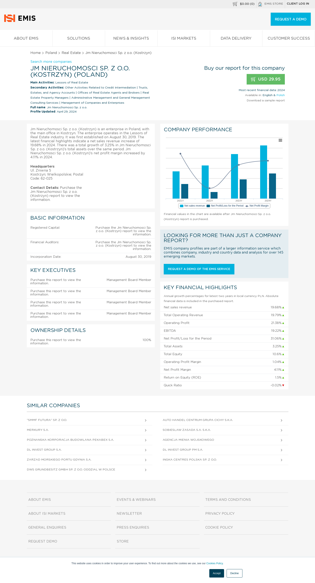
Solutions (79, 39)
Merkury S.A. (38, 430)
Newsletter (129, 513)
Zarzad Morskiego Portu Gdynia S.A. (59, 459)
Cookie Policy (219, 527)
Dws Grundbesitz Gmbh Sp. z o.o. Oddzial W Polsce (71, 469)
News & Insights (131, 39)
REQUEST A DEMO (291, 19)
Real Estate (71, 53)
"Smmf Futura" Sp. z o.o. (47, 420)
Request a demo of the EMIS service (199, 269)
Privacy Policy (220, 513)
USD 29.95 (266, 79)
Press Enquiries (133, 527)
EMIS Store (270, 4)
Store (123, 541)
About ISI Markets (46, 513)
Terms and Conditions (228, 499)
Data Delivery (236, 39)
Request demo (42, 541)
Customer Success (289, 39)
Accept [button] (217, 573)
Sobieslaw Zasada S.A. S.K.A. (187, 430)
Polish (280, 95)
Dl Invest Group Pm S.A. (183, 449)
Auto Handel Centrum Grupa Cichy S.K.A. (198, 420)
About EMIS (26, 39)
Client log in (298, 3)
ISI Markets (184, 39)
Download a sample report (266, 100)
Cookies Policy (214, 563)
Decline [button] (234, 573)
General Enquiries (47, 527)
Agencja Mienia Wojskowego (188, 439)
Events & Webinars (136, 499)
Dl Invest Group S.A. (44, 449)
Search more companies (51, 61)
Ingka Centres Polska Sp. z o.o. (190, 459)
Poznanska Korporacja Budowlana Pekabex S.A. (70, 439)
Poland (51, 53)
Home (35, 53)
